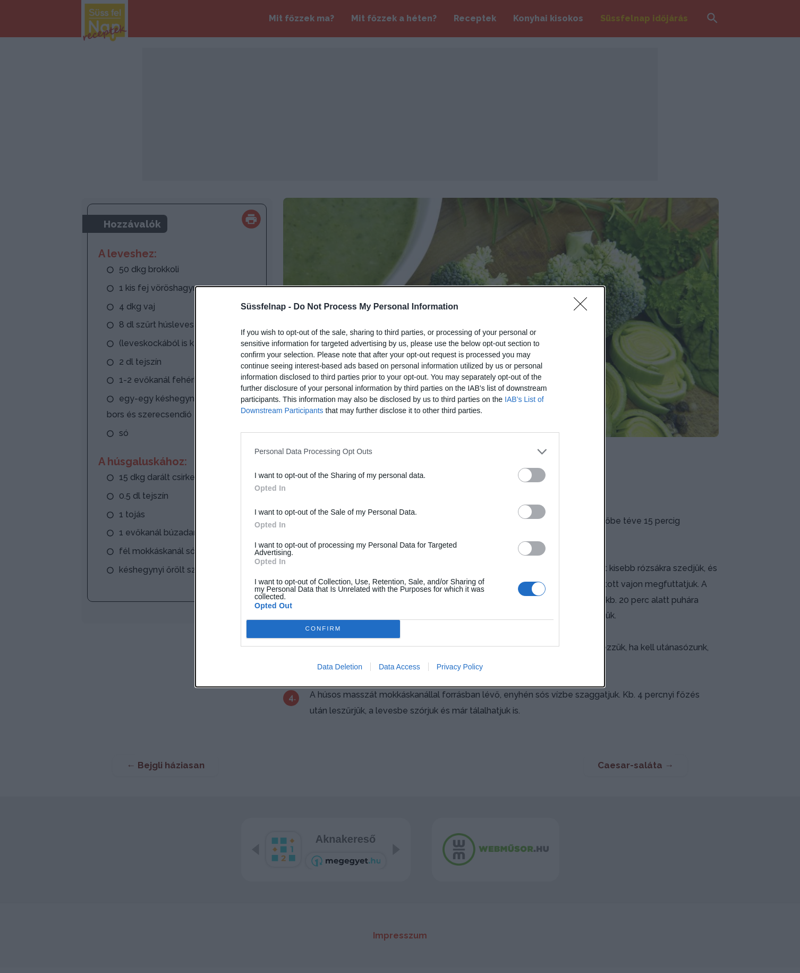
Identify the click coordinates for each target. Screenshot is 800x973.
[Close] (584, 307)
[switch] (532, 475)
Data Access (399, 666)
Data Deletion (339, 666)
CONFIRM (323, 629)
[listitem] (400, 451)
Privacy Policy (460, 666)
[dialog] (400, 487)
